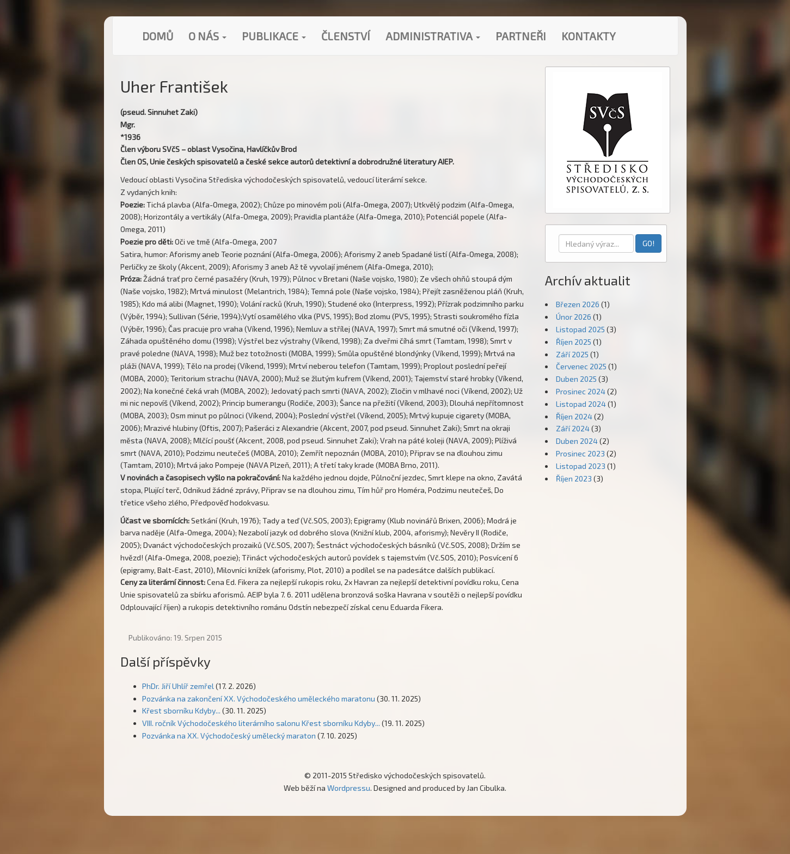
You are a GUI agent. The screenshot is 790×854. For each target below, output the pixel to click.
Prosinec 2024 (580, 391)
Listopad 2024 (581, 403)
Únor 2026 (573, 316)
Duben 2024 (577, 441)
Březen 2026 (577, 304)
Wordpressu (348, 787)
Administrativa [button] (432, 35)
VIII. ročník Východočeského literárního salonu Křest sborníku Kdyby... (261, 723)
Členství (345, 35)
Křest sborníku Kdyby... (181, 710)
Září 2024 (573, 428)
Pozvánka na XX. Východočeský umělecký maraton (229, 735)
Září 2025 (572, 354)
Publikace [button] (274, 35)
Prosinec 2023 (580, 453)
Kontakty (588, 35)
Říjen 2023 (574, 478)
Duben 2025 (576, 378)
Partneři (520, 35)
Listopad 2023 (580, 466)
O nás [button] (207, 35)
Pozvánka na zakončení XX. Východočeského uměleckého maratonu (258, 698)
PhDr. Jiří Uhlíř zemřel (178, 686)
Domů (157, 35)
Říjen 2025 (573, 341)
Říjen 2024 (574, 416)
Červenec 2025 (581, 366)
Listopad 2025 (580, 329)
